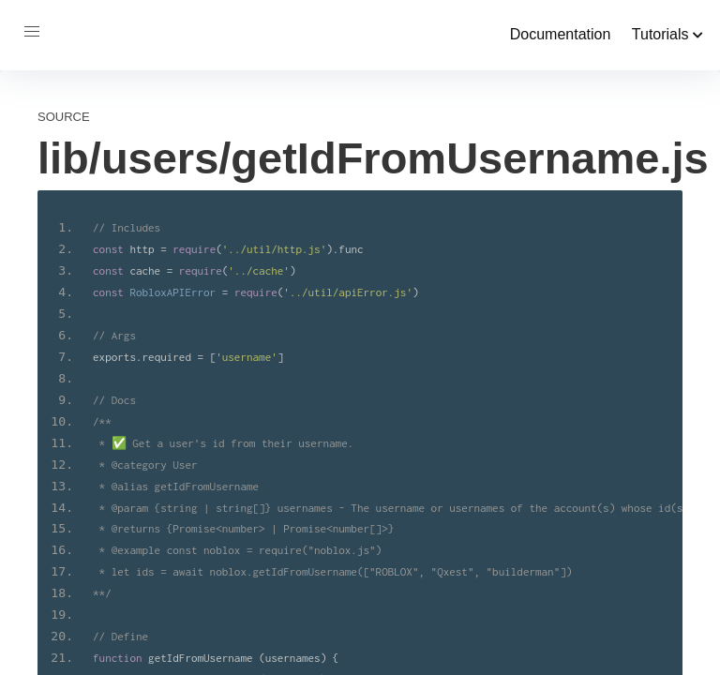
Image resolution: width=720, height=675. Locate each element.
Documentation (560, 34)
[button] (32, 32)
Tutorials (667, 34)
